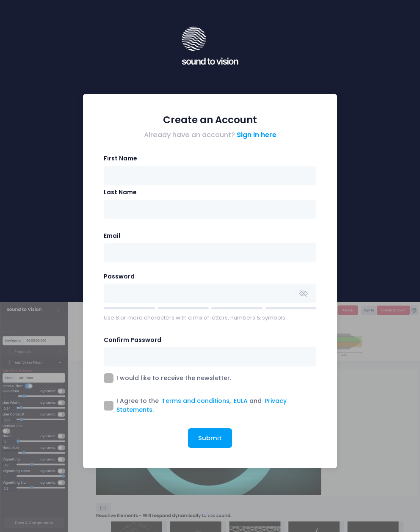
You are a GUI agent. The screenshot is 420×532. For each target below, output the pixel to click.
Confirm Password (132, 340)
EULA (241, 401)
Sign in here (256, 135)
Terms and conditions (195, 401)
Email (112, 236)
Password (119, 276)
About (210, 514)
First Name (120, 158)
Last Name (120, 192)
